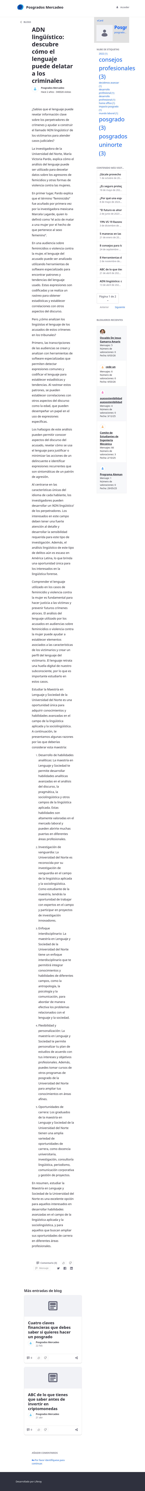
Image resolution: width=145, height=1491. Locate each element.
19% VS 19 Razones (111, 222)
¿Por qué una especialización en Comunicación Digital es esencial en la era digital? (111, 198)
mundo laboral (108, 113)
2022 (103, 53)
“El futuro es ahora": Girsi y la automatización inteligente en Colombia (111, 210)
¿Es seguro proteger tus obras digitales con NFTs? (111, 186)
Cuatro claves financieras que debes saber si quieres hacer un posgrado (49, 1329)
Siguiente (120, 307)
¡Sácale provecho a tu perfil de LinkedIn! (111, 174)
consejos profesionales (117, 68)
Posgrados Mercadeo (52, 87)
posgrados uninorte (113, 144)
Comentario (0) (47, 1262)
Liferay (38, 1481)
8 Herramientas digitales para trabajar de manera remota (111, 257)
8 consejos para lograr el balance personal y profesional (111, 245)
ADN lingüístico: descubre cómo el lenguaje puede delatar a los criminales (111, 281)
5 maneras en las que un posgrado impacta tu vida (111, 233)
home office (107, 103)
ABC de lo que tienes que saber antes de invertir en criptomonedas (48, 1401)
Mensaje (41, 1268)
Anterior (104, 307)
